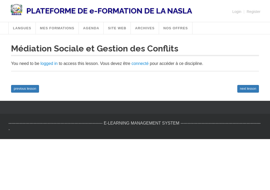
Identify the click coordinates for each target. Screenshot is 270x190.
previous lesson (25, 89)
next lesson (248, 89)
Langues (22, 28)
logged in (49, 63)
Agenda (91, 28)
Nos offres (175, 28)
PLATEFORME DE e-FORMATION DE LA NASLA (109, 10)
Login (236, 12)
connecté (140, 63)
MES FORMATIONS (57, 28)
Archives (145, 28)
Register (253, 12)
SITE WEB (117, 28)
